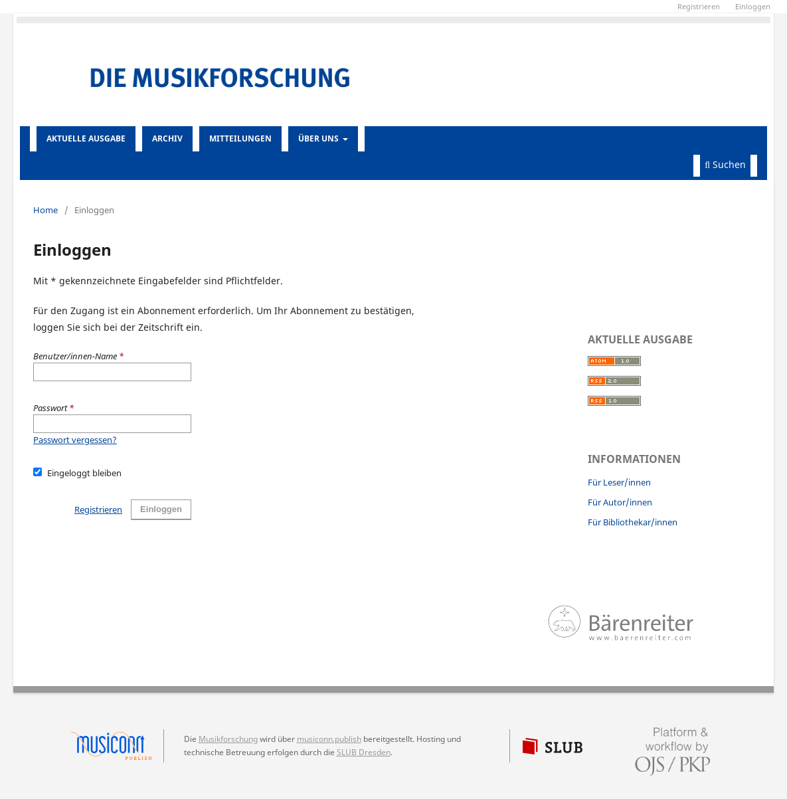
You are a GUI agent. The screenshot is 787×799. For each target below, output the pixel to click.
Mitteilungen (240, 138)
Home (45, 210)
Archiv (167, 138)
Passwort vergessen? (75, 440)
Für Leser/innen (619, 482)
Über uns (319, 138)
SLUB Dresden (364, 752)
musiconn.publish (117, 745)
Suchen (725, 164)
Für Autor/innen (620, 502)
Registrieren (98, 509)
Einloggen (161, 509)
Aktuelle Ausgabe (86, 138)
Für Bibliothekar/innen (632, 522)
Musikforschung (228, 739)
